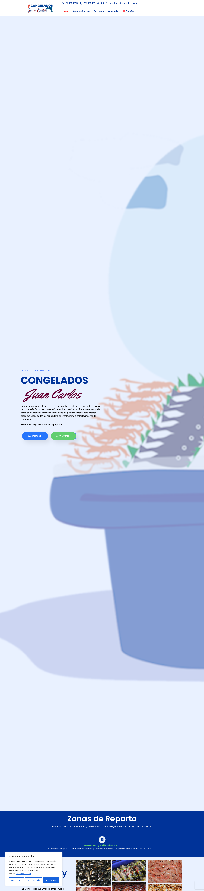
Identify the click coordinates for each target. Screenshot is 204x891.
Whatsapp (63, 436)
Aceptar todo (51, 880)
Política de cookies (23, 874)
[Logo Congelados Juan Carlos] (40, 8)
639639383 (34, 436)
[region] (33, 869)
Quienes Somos (81, 11)
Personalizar (16, 880)
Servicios (99, 11)
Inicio (66, 11)
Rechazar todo (34, 880)
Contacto (113, 11)
